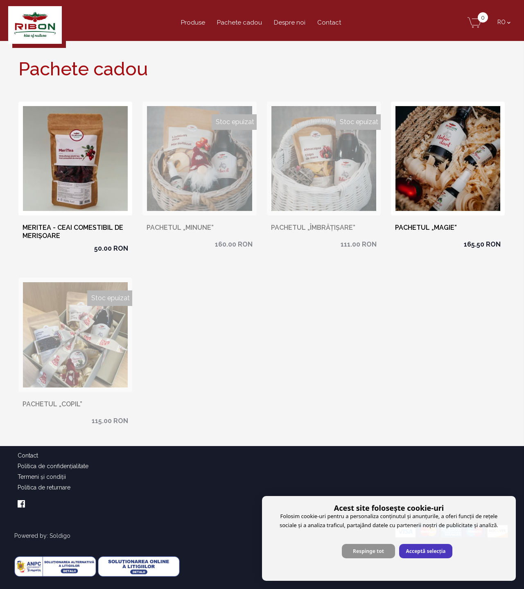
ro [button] (503, 22)
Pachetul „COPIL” (52, 404)
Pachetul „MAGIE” (426, 227)
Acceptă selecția (425, 551)
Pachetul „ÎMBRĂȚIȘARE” (313, 227)
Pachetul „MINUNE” (180, 227)
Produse (193, 22)
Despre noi (289, 22)
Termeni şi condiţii (42, 476)
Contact (329, 22)
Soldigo (60, 535)
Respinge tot (368, 551)
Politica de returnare (44, 487)
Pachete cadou (239, 22)
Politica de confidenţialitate (53, 466)
